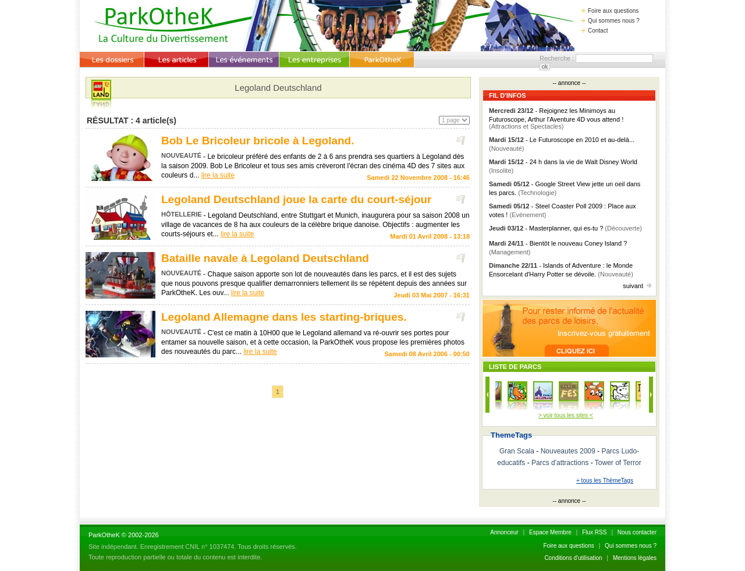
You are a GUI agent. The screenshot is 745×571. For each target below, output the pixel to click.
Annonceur (504, 532)
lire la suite (218, 175)
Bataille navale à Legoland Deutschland (265, 258)
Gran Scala (516, 451)
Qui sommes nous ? (610, 20)
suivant (637, 285)
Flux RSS (594, 532)
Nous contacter (637, 532)
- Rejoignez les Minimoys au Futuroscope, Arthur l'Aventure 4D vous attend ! (556, 118)
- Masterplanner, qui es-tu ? (565, 228)
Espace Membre (550, 532)
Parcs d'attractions (559, 463)
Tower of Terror (618, 463)
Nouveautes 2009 (568, 451)
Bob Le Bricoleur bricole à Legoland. (257, 140)
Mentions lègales (635, 558)
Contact (594, 30)
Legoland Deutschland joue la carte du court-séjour (296, 199)
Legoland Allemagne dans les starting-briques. (284, 317)
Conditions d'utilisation (573, 558)
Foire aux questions (609, 11)
